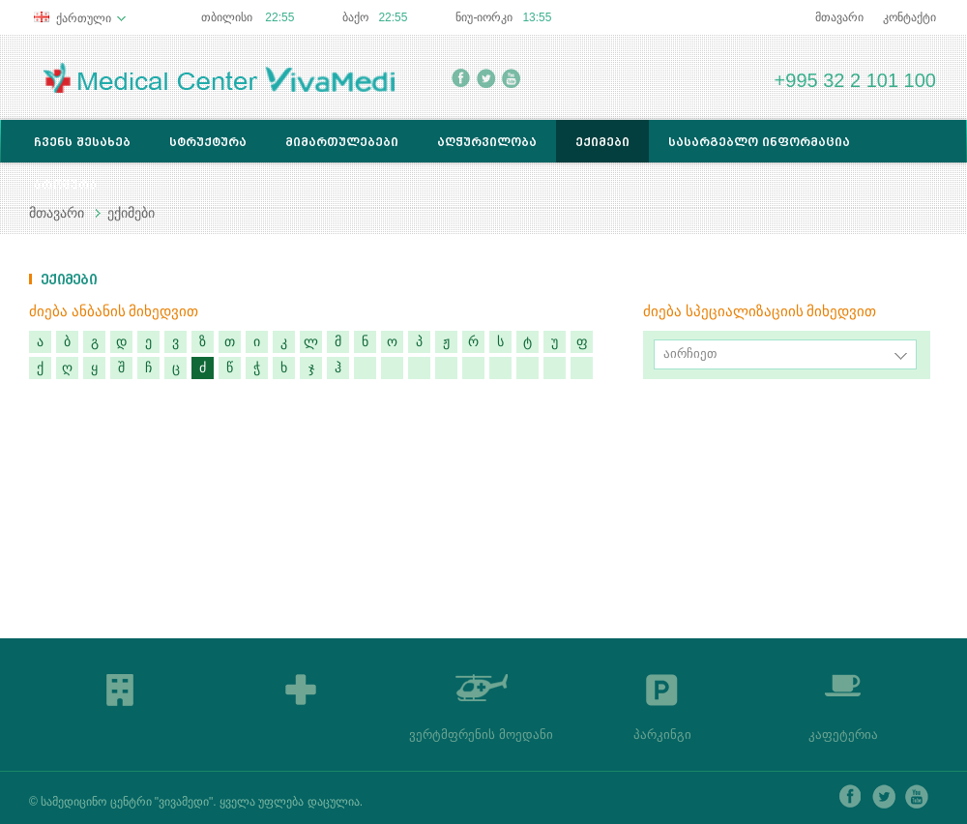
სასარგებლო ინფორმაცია (759, 141)
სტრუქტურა (208, 141)
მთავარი (839, 17)
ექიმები (602, 141)
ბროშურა (65, 184)
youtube (511, 78)
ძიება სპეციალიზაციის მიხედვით (759, 311)
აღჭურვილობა (487, 141)
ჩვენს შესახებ (82, 141)
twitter (486, 78)
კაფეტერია (843, 734)
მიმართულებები (341, 141)
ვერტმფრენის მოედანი (481, 734)
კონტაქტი (909, 17)
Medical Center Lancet (219, 78)
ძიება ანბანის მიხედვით (113, 311)
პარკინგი (662, 734)
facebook (461, 78)
